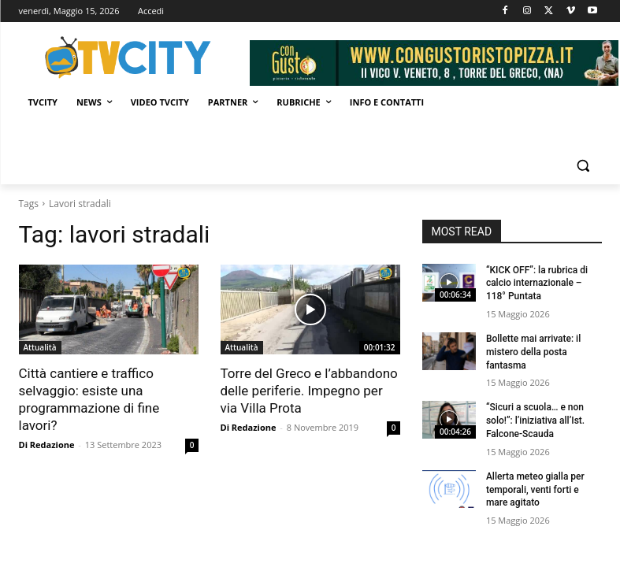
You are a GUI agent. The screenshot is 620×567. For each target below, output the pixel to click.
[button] (583, 165)
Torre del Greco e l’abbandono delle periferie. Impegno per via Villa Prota (309, 390)
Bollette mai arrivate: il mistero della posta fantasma (533, 352)
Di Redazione (47, 444)
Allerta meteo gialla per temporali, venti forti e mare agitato (535, 490)
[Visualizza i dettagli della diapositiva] (434, 63)
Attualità (40, 347)
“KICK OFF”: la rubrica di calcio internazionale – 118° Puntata (537, 283)
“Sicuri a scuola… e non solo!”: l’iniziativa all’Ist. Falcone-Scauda (535, 420)
